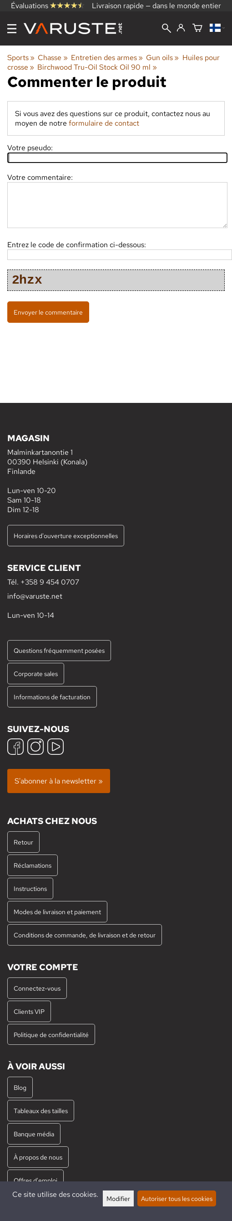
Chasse (52, 57)
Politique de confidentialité (51, 1034)
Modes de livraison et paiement (57, 911)
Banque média (34, 1133)
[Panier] (197, 28)
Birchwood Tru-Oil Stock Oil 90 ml (96, 67)
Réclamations (32, 865)
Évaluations (47, 5)
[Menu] (11, 28)
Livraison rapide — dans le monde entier (156, 5)
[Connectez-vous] (181, 28)
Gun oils (162, 57)
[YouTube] (55, 747)
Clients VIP (29, 1011)
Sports (21, 57)
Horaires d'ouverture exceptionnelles (66, 535)
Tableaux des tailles (41, 1110)
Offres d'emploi (35, 1180)
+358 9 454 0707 (49, 582)
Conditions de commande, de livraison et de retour (85, 935)
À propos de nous (38, 1157)
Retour (23, 842)
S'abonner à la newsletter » (59, 781)
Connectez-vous (37, 988)
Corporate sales (36, 673)
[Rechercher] (166, 29)
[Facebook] (15, 747)
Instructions (30, 888)
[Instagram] (35, 747)
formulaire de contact (104, 123)
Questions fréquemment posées (59, 650)
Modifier (118, 1198)
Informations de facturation (52, 696)
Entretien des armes (107, 57)
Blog (20, 1087)
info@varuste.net (34, 596)
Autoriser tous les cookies (176, 1198)
